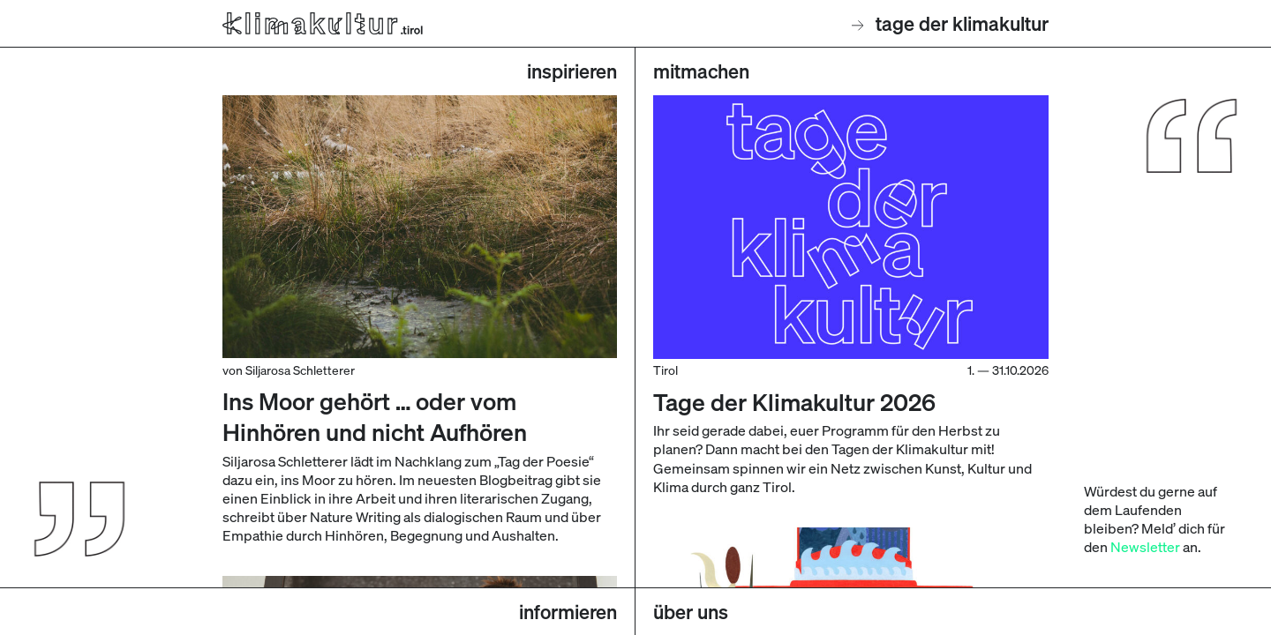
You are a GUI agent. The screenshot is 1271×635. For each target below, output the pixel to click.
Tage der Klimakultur (950, 23)
